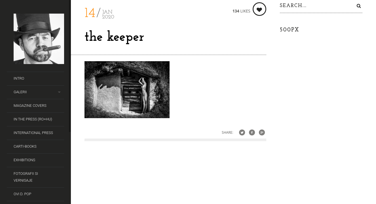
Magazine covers (30, 105)
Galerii (20, 92)
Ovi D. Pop (22, 194)
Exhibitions (24, 160)
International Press (33, 133)
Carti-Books (25, 146)
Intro (19, 78)
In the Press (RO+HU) (33, 119)
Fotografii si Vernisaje (26, 176)
